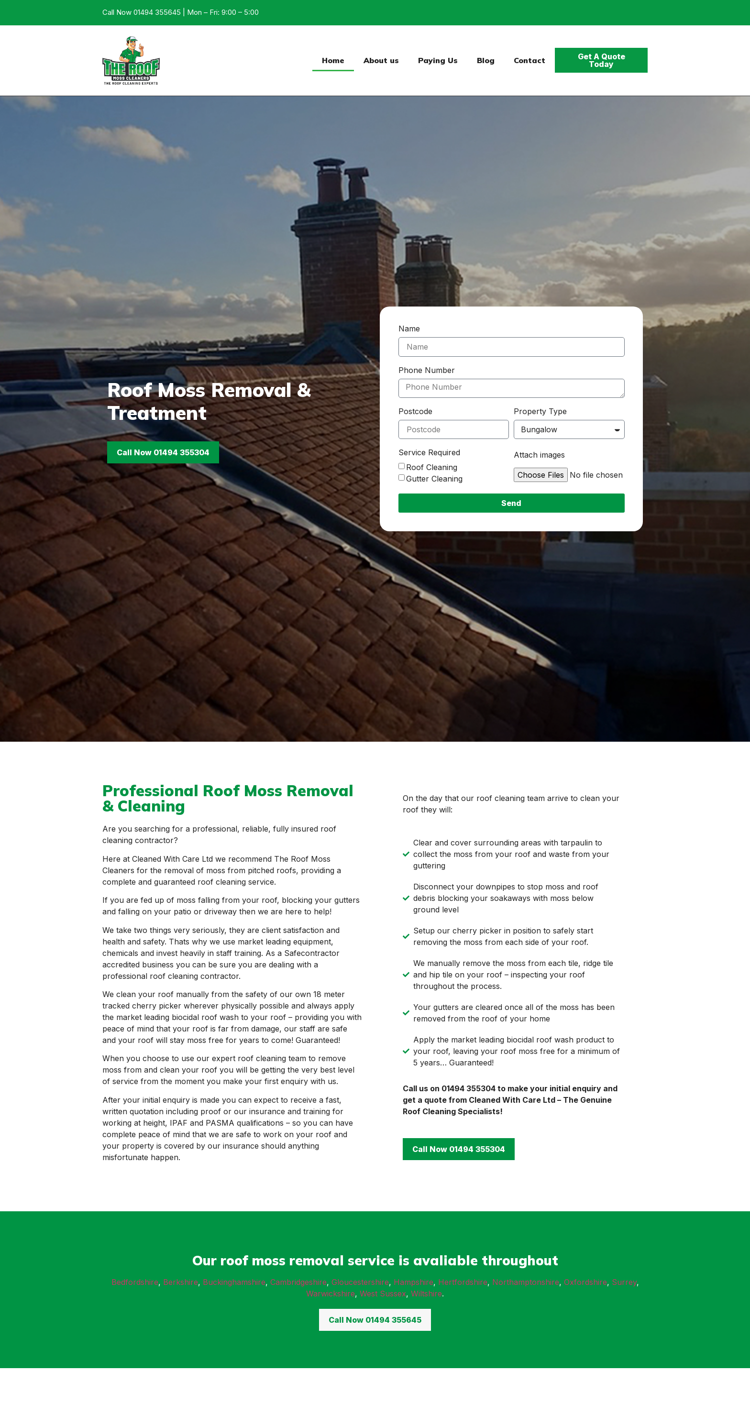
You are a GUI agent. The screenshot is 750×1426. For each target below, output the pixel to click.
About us (381, 60)
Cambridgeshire (298, 1282)
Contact (529, 60)
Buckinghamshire (234, 1282)
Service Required (429, 453)
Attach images (539, 455)
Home (333, 60)
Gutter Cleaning (434, 478)
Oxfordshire (585, 1282)
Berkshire (180, 1282)
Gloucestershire (360, 1282)
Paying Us (438, 60)
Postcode (415, 411)
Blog (486, 60)
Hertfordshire (462, 1282)
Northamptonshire (525, 1282)
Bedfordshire (134, 1282)
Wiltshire (426, 1293)
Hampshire (413, 1282)
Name (409, 329)
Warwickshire (330, 1293)
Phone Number (426, 370)
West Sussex (383, 1293)
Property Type (540, 411)
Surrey (624, 1282)
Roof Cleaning (431, 467)
